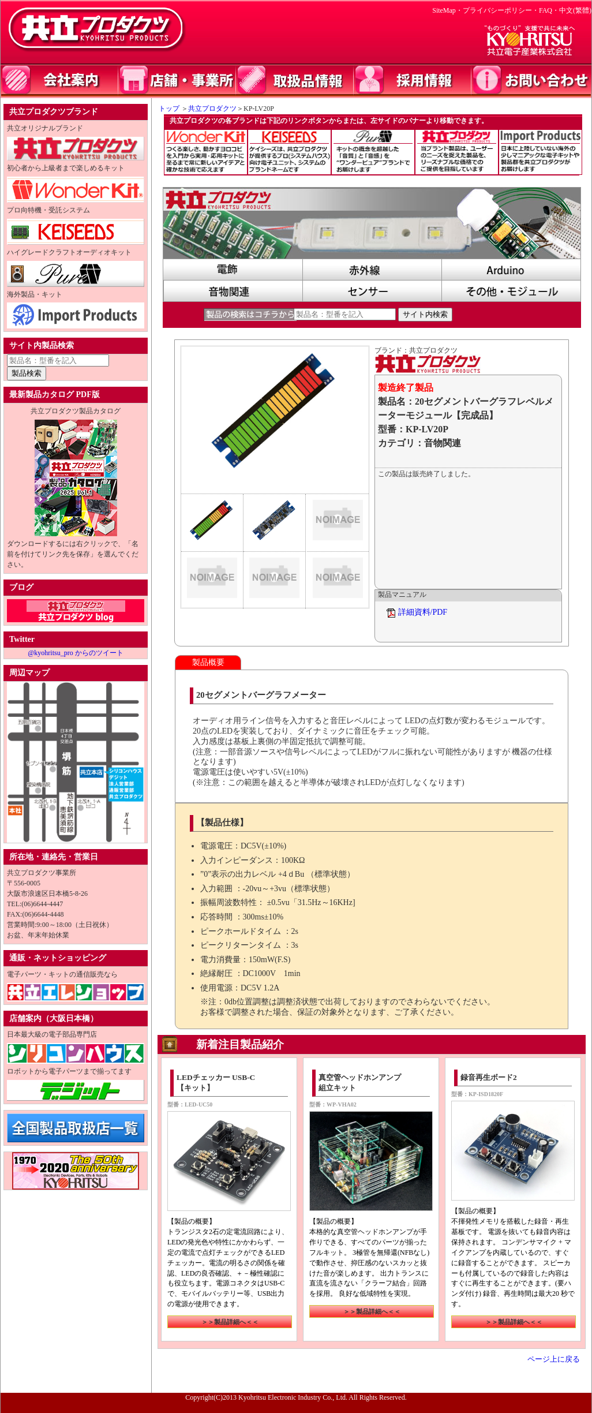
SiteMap (444, 10)
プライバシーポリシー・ (501, 10)
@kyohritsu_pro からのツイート (75, 653)
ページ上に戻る (553, 1359)
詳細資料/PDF (423, 612)
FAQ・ (549, 10)
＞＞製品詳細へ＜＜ (229, 1321)
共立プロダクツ (212, 108)
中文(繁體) (575, 10)
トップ (165, 108)
